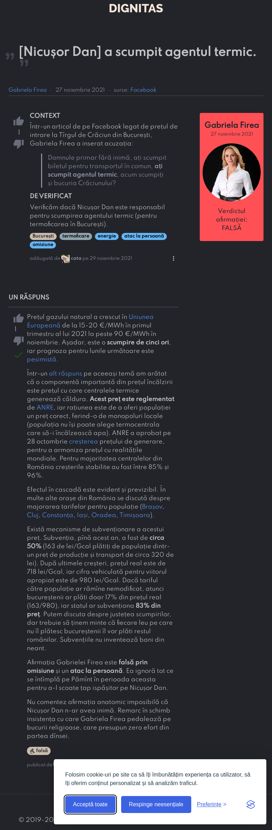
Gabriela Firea (27, 90)
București (43, 236)
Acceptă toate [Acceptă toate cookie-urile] (90, 804)
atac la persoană (144, 236)
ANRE (44, 408)
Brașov (152, 507)
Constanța (57, 515)
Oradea (103, 515)
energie (107, 236)
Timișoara (134, 515)
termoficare (75, 236)
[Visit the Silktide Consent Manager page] (250, 804)
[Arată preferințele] (212, 804)
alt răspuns (65, 374)
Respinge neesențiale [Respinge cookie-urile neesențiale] (156, 804)
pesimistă (41, 359)
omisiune (43, 244)
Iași (82, 515)
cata (76, 258)
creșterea (83, 442)
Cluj (33, 515)
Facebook (143, 90)
